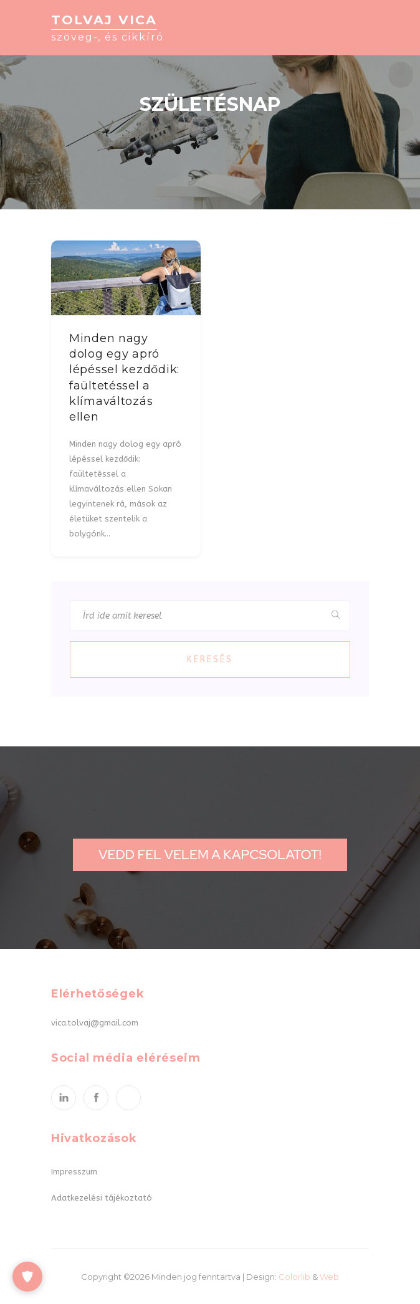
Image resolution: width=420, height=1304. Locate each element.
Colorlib (294, 1277)
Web (329, 1277)
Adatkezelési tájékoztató (101, 1197)
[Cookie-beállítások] (27, 1277)
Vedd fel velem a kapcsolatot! (210, 854)
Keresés (210, 659)
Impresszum (74, 1171)
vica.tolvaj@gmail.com (94, 1022)
